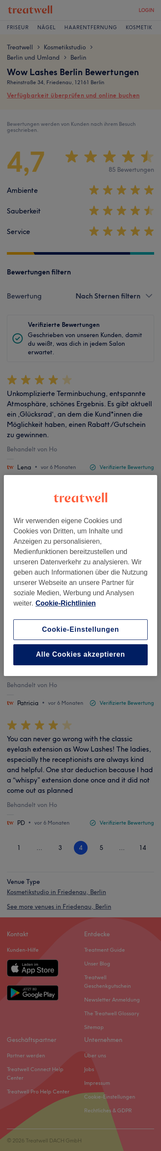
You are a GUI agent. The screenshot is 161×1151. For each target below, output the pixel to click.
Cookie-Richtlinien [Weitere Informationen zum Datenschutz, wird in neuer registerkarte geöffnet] (66, 603)
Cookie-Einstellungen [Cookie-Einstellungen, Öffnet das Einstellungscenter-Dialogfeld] (80, 629)
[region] (80, 575)
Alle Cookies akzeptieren (80, 654)
